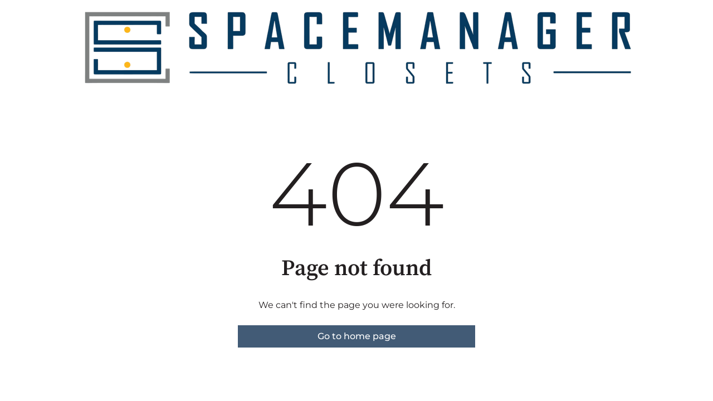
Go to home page (357, 336)
